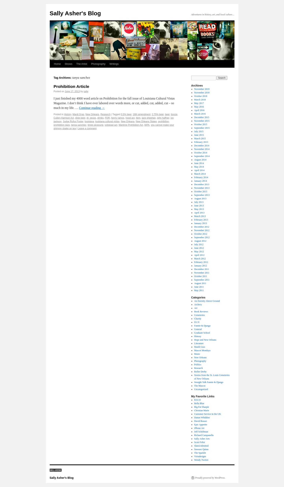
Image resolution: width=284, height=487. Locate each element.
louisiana (89, 121)
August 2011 (200, 283)
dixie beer (80, 118)
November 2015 (202, 120)
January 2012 (200, 265)
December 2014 (201, 145)
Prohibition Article (71, 86)
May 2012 (199, 251)
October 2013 (200, 191)
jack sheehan (149, 118)
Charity (197, 318)
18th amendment (141, 114)
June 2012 (199, 248)
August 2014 (200, 159)
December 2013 (201, 184)
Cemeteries (199, 315)
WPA (146, 125)
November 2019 (202, 89)
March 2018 (200, 99)
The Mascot (199, 385)
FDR (107, 118)
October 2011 (200, 276)
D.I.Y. (197, 322)
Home (57, 63)
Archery (198, 304)
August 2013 (200, 198)
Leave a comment (87, 128)
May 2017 (199, 103)
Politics (197, 364)
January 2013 (200, 223)
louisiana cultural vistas (107, 121)
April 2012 (199, 255)
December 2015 (201, 117)
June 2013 (199, 205)
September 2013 (202, 195)
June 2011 (199, 286)
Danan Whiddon (202, 417)
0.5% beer (126, 114)
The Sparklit (200, 452)
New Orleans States (146, 121)
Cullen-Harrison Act (64, 118)
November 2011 (201, 272)
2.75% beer (158, 114)
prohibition (163, 121)
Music (197, 354)
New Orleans (92, 114)
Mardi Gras (78, 114)
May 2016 (199, 106)
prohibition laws (62, 125)
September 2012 (202, 237)
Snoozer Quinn (201, 449)
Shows (68, 63)
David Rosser (200, 421)
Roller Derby (200, 371)
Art (195, 308)
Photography (98, 63)
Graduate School (202, 332)
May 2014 (199, 166)
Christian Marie (201, 410)
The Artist (81, 63)
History (67, 114)
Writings (114, 63)
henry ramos (117, 118)
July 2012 (198, 244)
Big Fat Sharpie (201, 407)
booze (174, 114)
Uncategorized (201, 389)
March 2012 (200, 258)
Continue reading (92, 107)
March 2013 (200, 216)
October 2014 (200, 152)
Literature (198, 343)
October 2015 (200, 124)
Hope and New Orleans (205, 339)
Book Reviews (201, 311)
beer (167, 114)
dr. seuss (91, 118)
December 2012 (201, 226)
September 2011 (202, 279)
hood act (130, 118)
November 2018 (202, 92)
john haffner (163, 118)
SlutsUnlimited (201, 445)
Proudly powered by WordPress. (210, 477)
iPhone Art (199, 428)
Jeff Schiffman (201, 431)
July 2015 (198, 131)
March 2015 (200, 138)
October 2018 (200, 96)
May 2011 (199, 290)
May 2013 (199, 209)
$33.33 (197, 400)
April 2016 (199, 110)
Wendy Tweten (201, 460)
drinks (100, 118)
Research (105, 114)
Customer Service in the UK (207, 414)
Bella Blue (199, 403)
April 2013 (199, 212)
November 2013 (202, 188)
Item (138, 118)
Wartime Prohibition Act (131, 125)
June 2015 (199, 135)
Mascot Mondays (202, 350)
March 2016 (200, 113)
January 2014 (200, 181)
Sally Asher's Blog (75, 13)
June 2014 (199, 163)
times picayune (95, 125)
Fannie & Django (202, 325)
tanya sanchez (78, 125)
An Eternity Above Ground (207, 301)
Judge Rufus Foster (73, 121)
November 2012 (202, 230)
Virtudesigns (200, 456)
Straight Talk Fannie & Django (208, 382)
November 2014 (202, 149)
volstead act (111, 125)
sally (86, 91)
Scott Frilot (199, 442)
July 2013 (198, 202)
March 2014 (200, 173)
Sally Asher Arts (202, 438)
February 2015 (201, 142)
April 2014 (199, 170)
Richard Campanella (203, 435)
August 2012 (200, 241)
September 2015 (202, 128)
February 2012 (201, 262)
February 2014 (201, 177)
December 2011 (201, 269)
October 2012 (200, 234)
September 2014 (202, 156)
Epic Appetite (200, 424)
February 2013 (201, 219)
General (198, 329)
